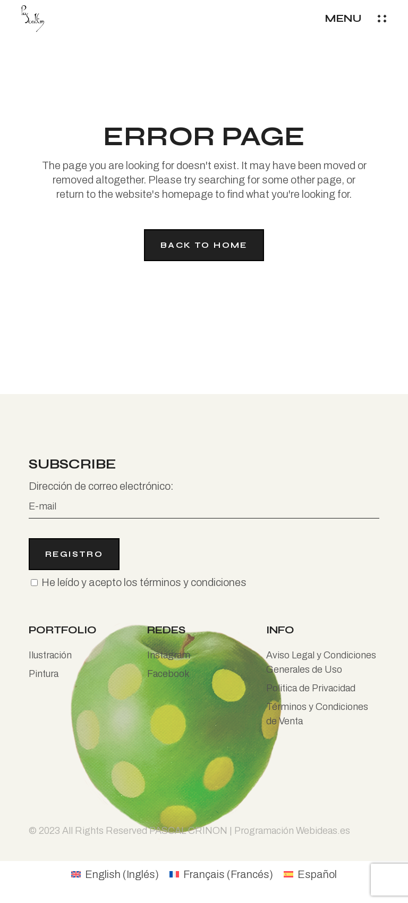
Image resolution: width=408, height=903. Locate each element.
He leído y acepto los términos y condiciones (143, 582)
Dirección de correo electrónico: (204, 499)
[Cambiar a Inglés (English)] (115, 874)
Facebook (168, 673)
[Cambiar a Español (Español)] (310, 874)
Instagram (168, 655)
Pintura (43, 673)
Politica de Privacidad (310, 688)
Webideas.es (323, 830)
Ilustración (50, 655)
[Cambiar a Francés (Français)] (221, 874)
